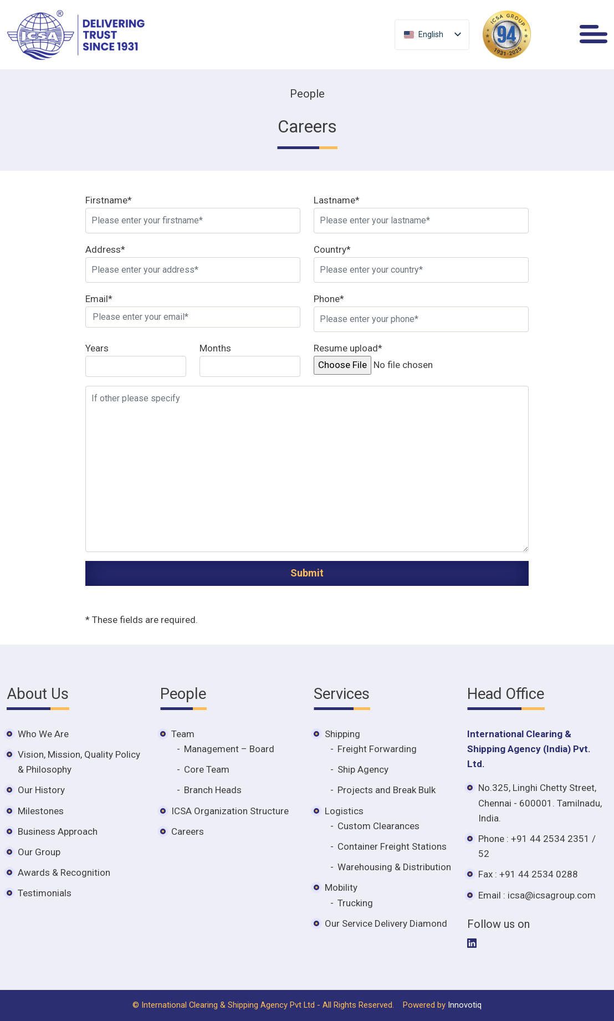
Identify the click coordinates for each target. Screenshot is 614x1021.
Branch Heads (213, 789)
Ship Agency (362, 769)
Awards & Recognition (64, 872)
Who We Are (43, 733)
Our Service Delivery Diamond (386, 923)
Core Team (206, 769)
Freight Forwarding (377, 748)
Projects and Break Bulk (386, 789)
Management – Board (229, 748)
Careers (187, 831)
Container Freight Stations (392, 846)
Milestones (41, 810)
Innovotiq (465, 1005)
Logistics (344, 810)
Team (183, 733)
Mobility (341, 887)
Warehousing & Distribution (394, 866)
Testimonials (44, 893)
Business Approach (58, 831)
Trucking (355, 902)
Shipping (342, 733)
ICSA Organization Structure (230, 810)
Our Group (39, 851)
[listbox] (432, 34)
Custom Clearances (378, 825)
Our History (41, 789)
